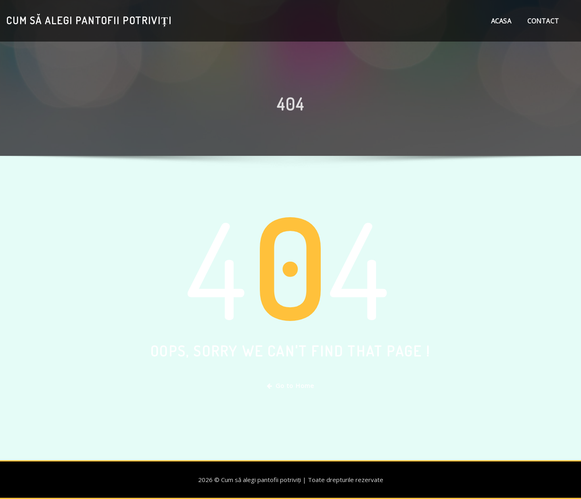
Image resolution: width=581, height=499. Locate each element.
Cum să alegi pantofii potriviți (89, 20)
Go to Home (290, 386)
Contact (543, 21)
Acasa (501, 21)
